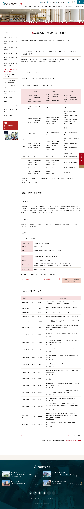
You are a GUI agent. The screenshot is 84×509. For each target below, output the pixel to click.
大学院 (6, 32)
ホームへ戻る (25, 435)
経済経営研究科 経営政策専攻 (9, 48)
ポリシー (6, 105)
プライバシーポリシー (39, 498)
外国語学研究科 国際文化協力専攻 (9, 64)
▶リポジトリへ (50, 329)
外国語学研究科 (8, 53)
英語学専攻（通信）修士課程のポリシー (10, 81)
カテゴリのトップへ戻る (75, 435)
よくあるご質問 (8, 115)
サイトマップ (59, 498)
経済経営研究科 (8, 37)
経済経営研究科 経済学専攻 (9, 42)
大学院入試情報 (8, 97)
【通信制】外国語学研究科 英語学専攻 (9, 70)
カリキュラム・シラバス (9, 110)
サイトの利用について (26, 498)
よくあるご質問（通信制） (10, 86)
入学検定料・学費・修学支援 (9, 92)
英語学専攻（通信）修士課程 (10, 76)
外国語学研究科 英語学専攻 (9, 58)
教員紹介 (6, 101)
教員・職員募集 (50, 498)
